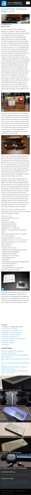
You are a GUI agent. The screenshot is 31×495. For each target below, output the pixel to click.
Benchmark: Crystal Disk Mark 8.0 (11, 334)
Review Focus (21, 483)
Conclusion (6, 344)
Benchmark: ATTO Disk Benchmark (11, 332)
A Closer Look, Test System (9, 328)
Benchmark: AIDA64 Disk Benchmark (12, 330)
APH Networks (14, 2)
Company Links (16, 481)
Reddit (23, 475)
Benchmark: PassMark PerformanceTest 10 (14, 338)
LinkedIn (18, 475)
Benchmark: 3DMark (7, 342)
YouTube (3, 475)
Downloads (13, 483)
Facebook (10, 475)
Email (27, 475)
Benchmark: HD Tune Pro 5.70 (10, 336)
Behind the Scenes (6, 481)
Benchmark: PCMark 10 (8, 340)
